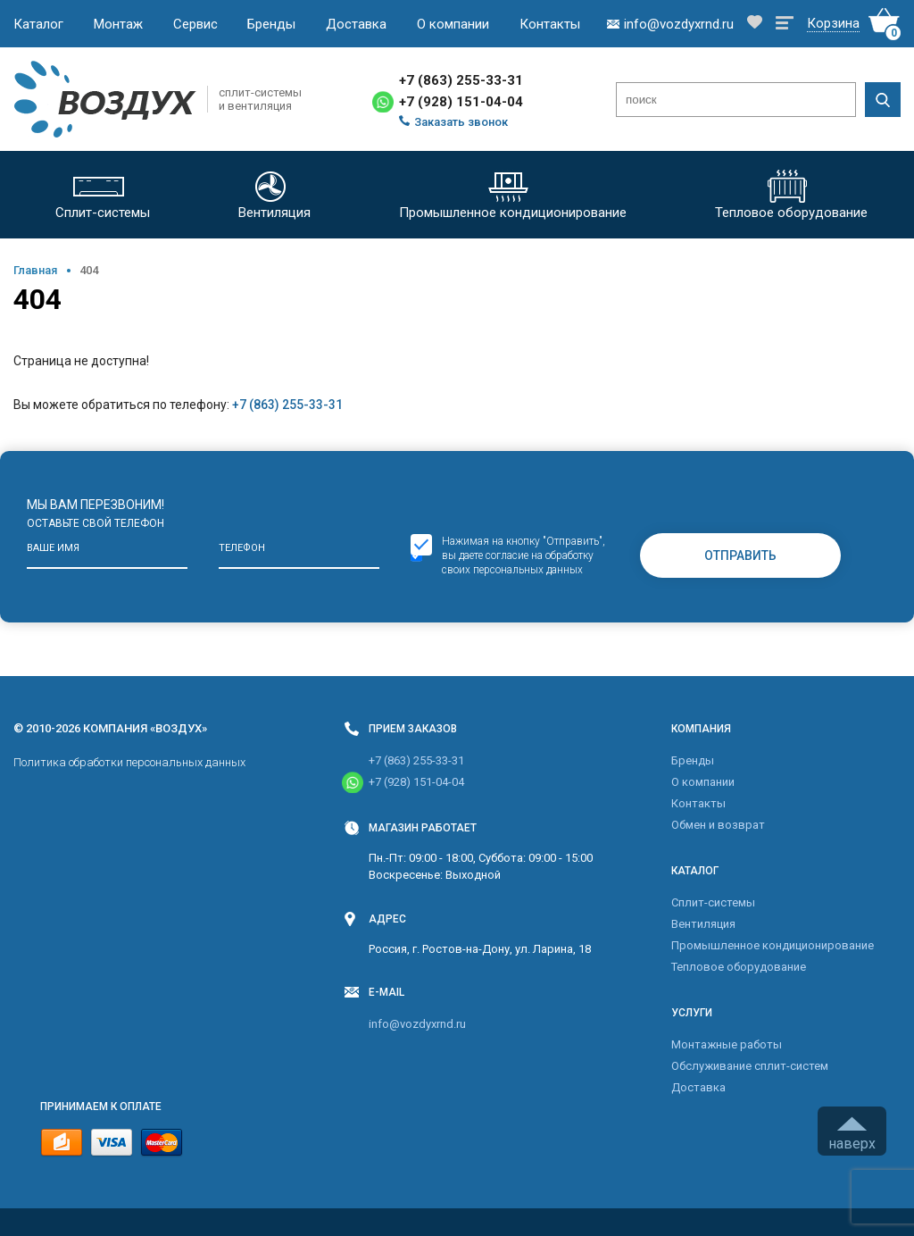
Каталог (38, 24)
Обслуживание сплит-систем (749, 1066)
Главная (35, 270)
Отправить (740, 555)
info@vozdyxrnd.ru (417, 1024)
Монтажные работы (726, 1044)
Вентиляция (703, 924)
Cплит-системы (713, 902)
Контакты (549, 24)
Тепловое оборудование (738, 966)
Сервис (195, 24)
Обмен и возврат (718, 824)
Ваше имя (53, 548)
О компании (453, 24)
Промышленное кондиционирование (772, 945)
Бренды (271, 24)
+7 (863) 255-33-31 (461, 80)
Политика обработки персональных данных (129, 762)
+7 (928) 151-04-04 (461, 102)
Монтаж (118, 24)
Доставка (356, 24)
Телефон (242, 548)
